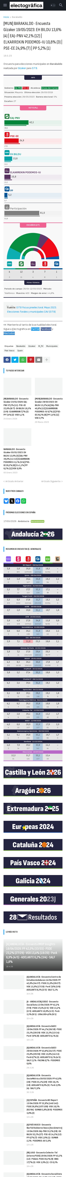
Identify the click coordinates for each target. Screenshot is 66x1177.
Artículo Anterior (14, 481)
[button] (5, 5)
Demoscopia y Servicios (27, 731)
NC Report (27, 565)
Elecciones (27, 752)
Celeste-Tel (27, 710)
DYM (27, 617)
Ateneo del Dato (27, 648)
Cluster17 (27, 679)
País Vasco (9, 350)
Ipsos (27, 575)
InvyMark (27, 669)
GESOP (27, 658)
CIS (27, 638)
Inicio (6, 17)
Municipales (52, 346)
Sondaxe (27, 741)
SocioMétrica (27, 627)
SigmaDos (27, 586)
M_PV (40, 346)
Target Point (27, 596)
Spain (20, 350)
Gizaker (22, 68)
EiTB (34, 68)
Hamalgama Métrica (27, 700)
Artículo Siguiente (51, 481)
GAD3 (27, 721)
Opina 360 (27, 690)
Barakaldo (17, 17)
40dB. (27, 607)
